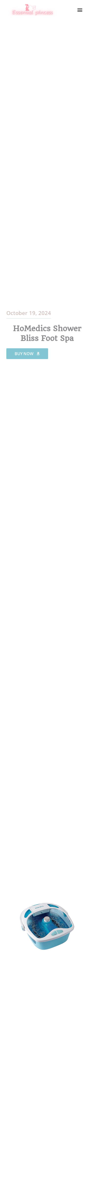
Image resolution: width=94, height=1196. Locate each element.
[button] (80, 10)
